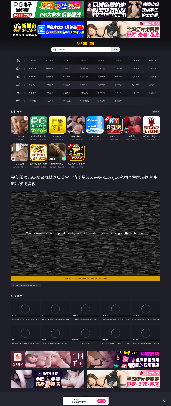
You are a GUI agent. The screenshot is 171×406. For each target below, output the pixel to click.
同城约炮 (32, 100)
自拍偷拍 (49, 68)
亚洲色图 (49, 84)
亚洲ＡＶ (32, 68)
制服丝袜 (101, 76)
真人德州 (49, 60)
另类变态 (152, 76)
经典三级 (118, 76)
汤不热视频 (84, 100)
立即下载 (101, 401)
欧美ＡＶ (67, 68)
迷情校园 (101, 92)
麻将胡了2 (101, 60)
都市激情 (32, 92)
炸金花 (118, 60)
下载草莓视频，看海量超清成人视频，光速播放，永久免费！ (111, 278)
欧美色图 (67, 84)
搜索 (115, 49)
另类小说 (118, 92)
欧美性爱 (84, 76)
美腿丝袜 (101, 84)
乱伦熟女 (135, 76)
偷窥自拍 (32, 84)
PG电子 (33, 60)
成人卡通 (67, 76)
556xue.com (85, 43)
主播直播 (135, 68)
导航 (18, 100)
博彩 (18, 60)
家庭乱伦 (49, 92)
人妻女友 (67, 92)
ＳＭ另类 (152, 68)
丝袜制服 (118, 68)
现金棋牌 (135, 60)
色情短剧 (118, 100)
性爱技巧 (152, 92)
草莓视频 (67, 100)
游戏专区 (84, 60)
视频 (18, 68)
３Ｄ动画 (84, 68)
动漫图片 (84, 84)
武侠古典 (84, 92)
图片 (18, 84)
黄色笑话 (135, 92)
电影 (18, 76)
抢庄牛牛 (152, 60)
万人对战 (67, 60)
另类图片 (152, 84)
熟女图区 (135, 84)
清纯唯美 (118, 84)
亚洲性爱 (32, 76)
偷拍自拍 (49, 76)
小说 (18, 92)
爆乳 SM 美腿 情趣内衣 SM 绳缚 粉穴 (26, 285)
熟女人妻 (101, 68)
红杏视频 (101, 100)
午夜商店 (49, 100)
